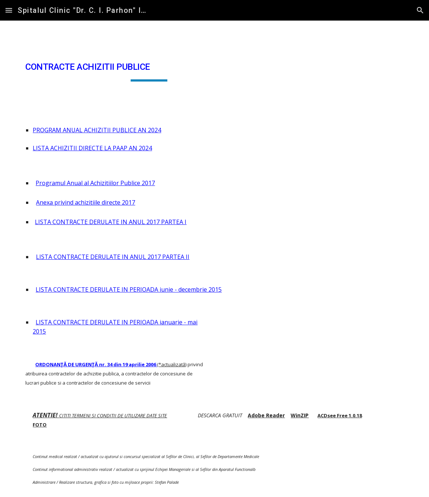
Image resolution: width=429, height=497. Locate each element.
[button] (9, 10)
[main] (148, 67)
